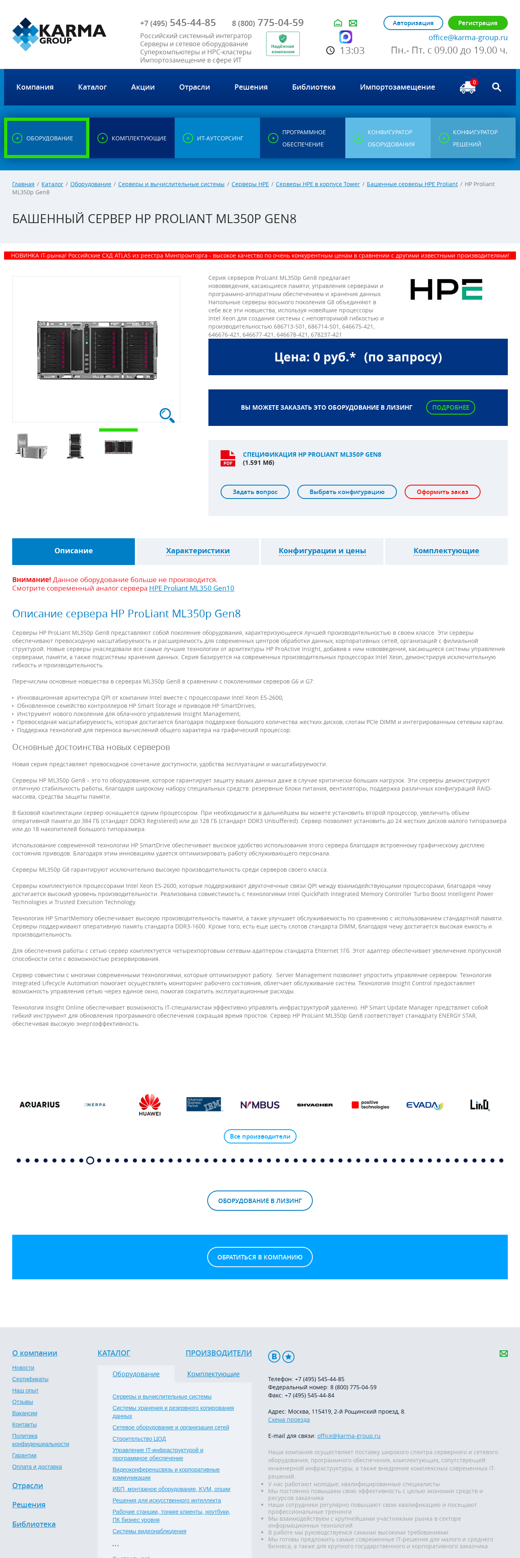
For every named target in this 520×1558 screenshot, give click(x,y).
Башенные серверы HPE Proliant (412, 184)
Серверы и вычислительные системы (171, 184)
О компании (34, 1353)
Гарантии (24, 1455)
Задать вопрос (255, 492)
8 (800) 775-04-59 (353, 1387)
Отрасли (27, 1485)
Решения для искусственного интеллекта (167, 1500)
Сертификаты (30, 1379)
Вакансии (24, 1413)
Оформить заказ (442, 492)
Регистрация (478, 23)
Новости (23, 1368)
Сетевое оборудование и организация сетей (171, 1427)
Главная (23, 184)
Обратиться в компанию (260, 1257)
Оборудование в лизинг (260, 1201)
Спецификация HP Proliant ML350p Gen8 (312, 454)
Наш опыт (25, 1390)
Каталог (52, 184)
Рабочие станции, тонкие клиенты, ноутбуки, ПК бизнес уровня (171, 1516)
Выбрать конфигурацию (347, 492)
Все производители (260, 1136)
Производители (219, 1353)
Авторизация (413, 23)
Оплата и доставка (37, 1466)
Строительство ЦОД (139, 1439)
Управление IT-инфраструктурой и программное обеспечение (158, 1454)
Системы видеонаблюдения (149, 1531)
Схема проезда (289, 1419)
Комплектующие (213, 1373)
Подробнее (450, 407)
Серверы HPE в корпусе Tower (318, 184)
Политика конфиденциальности (40, 1440)
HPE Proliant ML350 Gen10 (191, 588)
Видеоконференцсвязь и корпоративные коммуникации (166, 1473)
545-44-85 (178, 22)
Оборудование (90, 184)
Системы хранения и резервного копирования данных (173, 1412)
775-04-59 (268, 22)
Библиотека (34, 1524)
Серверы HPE (250, 184)
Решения (29, 1504)
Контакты (24, 1424)
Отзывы (22, 1402)
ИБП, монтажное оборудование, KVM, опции (171, 1489)
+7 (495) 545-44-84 (309, 1395)
